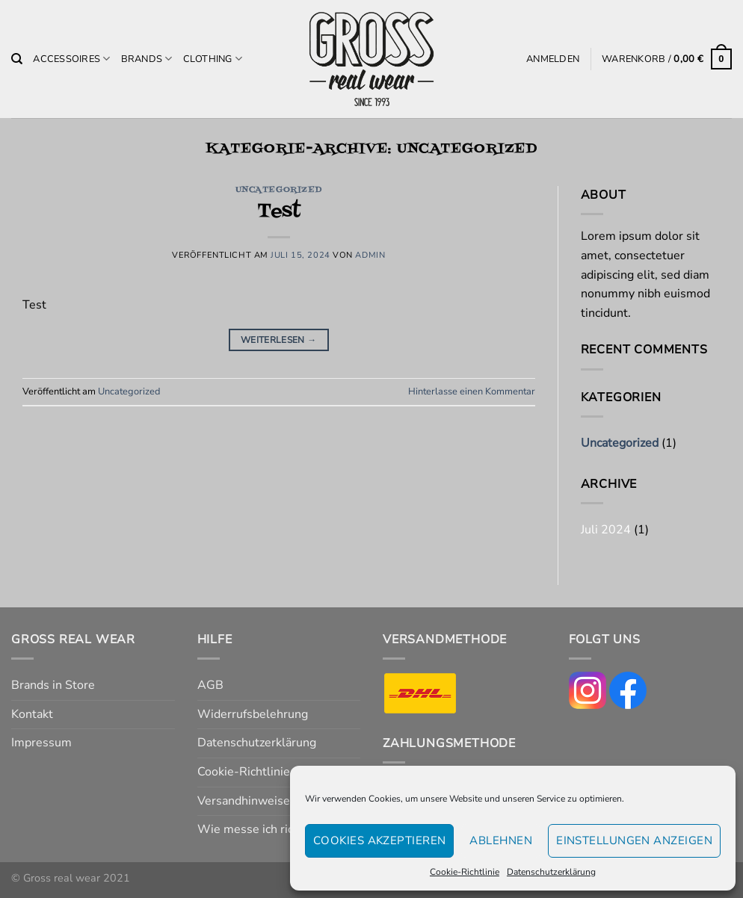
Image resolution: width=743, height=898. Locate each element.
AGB (210, 685)
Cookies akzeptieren (379, 840)
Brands (147, 59)
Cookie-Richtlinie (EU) (256, 772)
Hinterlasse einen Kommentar (471, 391)
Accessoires (71, 59)
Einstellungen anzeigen (634, 840)
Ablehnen (500, 840)
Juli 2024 (606, 529)
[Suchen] (16, 59)
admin (370, 255)
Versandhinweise (243, 801)
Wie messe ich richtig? (258, 829)
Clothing (213, 59)
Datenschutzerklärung (551, 872)
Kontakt (32, 714)
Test (278, 211)
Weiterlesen (279, 340)
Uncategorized (278, 190)
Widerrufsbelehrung (252, 714)
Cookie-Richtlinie (464, 872)
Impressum (41, 742)
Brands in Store (53, 685)
